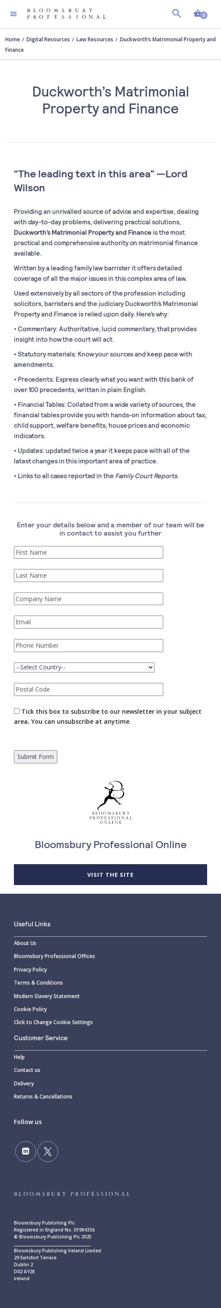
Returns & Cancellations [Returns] (43, 1096)
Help (19, 1057)
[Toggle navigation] (13, 13)
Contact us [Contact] (27, 1070)
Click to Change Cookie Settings (53, 1022)
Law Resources (94, 39)
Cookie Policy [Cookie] (30, 1009)
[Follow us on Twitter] (47, 1151)
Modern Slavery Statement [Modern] (47, 996)
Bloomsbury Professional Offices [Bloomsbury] (54, 956)
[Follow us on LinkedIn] (25, 1151)
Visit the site (110, 875)
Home (12, 39)
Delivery (24, 1083)
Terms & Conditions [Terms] (38, 982)
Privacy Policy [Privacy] (30, 969)
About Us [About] (25, 943)
